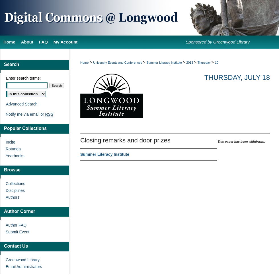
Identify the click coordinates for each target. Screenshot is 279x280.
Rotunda (13, 149)
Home (84, 62)
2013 (190, 62)
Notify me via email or (29, 114)
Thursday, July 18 (237, 77)
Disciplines (15, 190)
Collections (15, 183)
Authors (12, 197)
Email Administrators (24, 266)
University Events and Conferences (118, 62)
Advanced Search (22, 104)
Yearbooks (15, 156)
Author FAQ (16, 225)
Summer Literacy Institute (164, 62)
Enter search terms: (23, 78)
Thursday (205, 62)
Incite (10, 142)
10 (216, 62)
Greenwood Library (23, 260)
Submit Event (17, 232)
